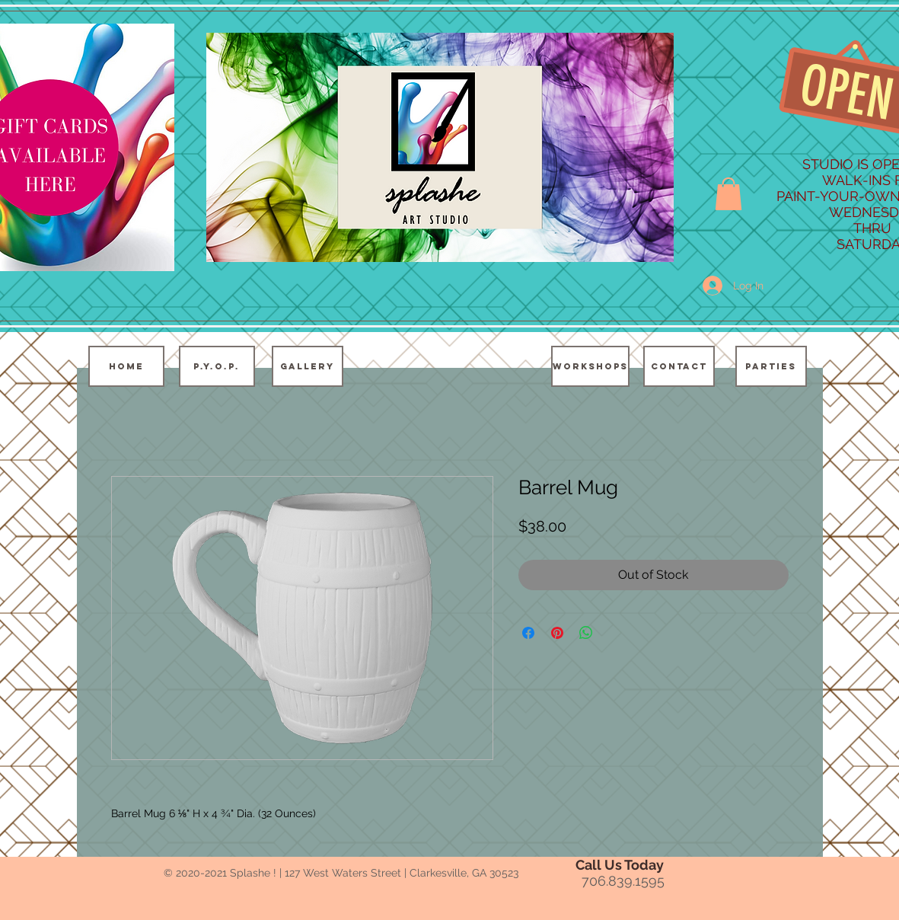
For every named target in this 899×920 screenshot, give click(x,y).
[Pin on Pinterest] (557, 633)
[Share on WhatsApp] (586, 633)
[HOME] (126, 366)
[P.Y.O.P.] (217, 366)
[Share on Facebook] (528, 633)
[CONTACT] (679, 366)
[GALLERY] (307, 366)
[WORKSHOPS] (590, 366)
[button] (728, 193)
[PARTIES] (771, 366)
